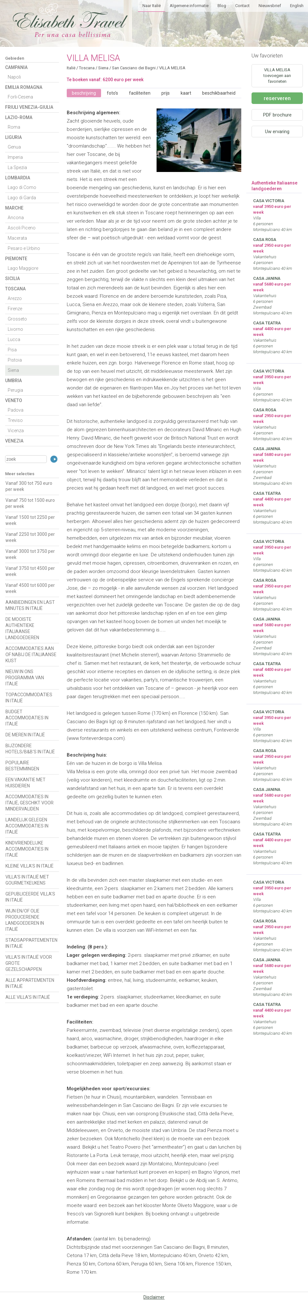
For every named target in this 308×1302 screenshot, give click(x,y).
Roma (14, 127)
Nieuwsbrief (270, 5)
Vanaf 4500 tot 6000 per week (30, 588)
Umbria (13, 380)
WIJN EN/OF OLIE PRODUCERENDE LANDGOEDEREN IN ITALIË (24, 920)
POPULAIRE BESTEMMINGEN (22, 765)
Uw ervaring (277, 131)
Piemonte (16, 258)
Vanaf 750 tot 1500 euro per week (30, 503)
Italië (71, 67)
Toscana (15, 288)
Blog (222, 5)
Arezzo (15, 298)
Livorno (15, 329)
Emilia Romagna (23, 87)
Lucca (14, 339)
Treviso (15, 420)
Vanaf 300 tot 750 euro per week (28, 486)
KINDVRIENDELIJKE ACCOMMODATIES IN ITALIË (26, 849)
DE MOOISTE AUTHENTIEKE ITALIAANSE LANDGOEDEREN (22, 628)
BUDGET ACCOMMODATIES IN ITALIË (26, 717)
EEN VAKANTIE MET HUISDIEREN (25, 782)
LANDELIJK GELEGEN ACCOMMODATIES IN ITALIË (26, 826)
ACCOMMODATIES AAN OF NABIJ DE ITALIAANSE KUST (30, 654)
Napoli (14, 77)
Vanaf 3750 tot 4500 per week (30, 571)
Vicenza (16, 430)
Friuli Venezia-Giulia (29, 107)
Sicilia (12, 278)
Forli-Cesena (20, 96)
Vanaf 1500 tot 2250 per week (30, 520)
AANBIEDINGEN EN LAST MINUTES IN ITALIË (30, 605)
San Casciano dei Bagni (134, 67)
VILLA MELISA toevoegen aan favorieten (277, 75)
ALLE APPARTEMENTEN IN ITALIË (29, 983)
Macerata (17, 238)
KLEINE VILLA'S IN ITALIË (29, 866)
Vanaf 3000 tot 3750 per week (30, 554)
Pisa (12, 349)
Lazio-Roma (18, 117)
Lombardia (17, 177)
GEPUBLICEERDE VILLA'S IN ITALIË (30, 897)
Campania (16, 67)
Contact (242, 5)
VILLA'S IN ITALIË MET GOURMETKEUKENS (27, 880)
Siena (13, 370)
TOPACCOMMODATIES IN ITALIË (28, 697)
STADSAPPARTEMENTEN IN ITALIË (31, 943)
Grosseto (17, 318)
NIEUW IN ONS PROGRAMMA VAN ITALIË (24, 677)
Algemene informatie (189, 5)
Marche (14, 207)
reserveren (277, 98)
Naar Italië (151, 5)
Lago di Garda (22, 197)
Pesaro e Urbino (24, 248)
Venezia (14, 440)
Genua (14, 147)
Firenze (15, 308)
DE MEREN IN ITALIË (25, 734)
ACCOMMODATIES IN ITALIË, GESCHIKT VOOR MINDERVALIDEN (29, 802)
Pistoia (15, 360)
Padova (15, 410)
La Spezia (17, 167)
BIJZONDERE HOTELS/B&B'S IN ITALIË (30, 748)
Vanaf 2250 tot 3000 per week (30, 537)
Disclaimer (154, 1297)
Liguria (13, 137)
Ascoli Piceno (22, 227)
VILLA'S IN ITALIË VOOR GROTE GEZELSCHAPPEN (28, 963)
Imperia (15, 157)
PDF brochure (277, 115)
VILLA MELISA (172, 67)
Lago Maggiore (23, 268)
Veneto (13, 400)
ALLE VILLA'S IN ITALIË (27, 997)
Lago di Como (22, 187)
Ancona (16, 217)
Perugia (15, 390)
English (297, 5)
